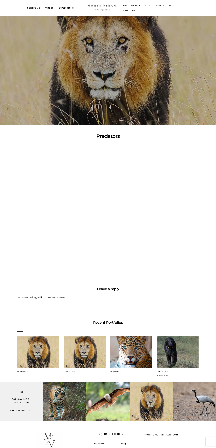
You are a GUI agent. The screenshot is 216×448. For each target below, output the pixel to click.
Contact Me (164, 5)
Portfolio (33, 8)
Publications (131, 5)
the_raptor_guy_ (21, 410)
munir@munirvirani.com (161, 435)
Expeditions (66, 8)
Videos (49, 8)
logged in (37, 297)
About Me (129, 10)
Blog (148, 5)
